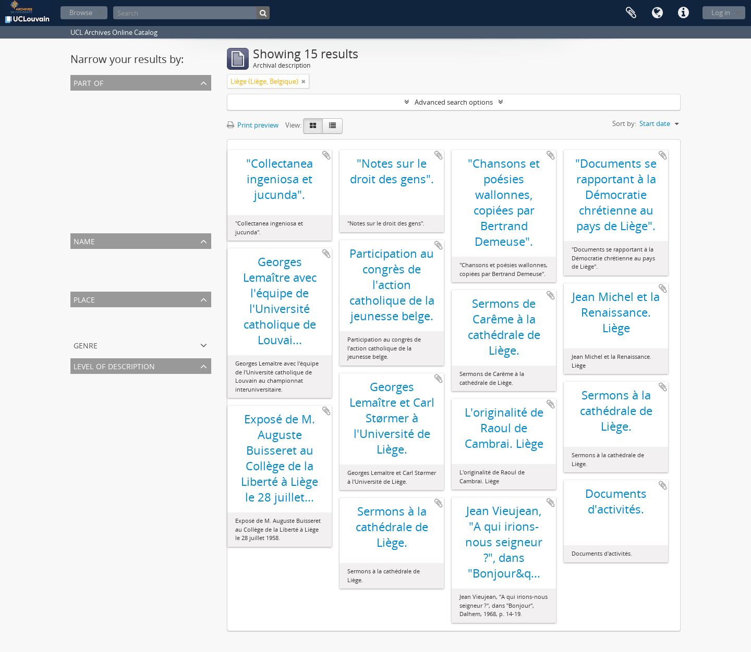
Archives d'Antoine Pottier (112, 209)
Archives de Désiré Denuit (111, 222)
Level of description (114, 365)
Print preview (252, 125)
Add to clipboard (326, 155)
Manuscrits (89, 122)
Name (84, 240)
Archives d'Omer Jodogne (111, 147)
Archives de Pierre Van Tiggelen (120, 134)
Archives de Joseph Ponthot (115, 197)
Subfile (83, 417)
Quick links (683, 13)
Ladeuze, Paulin (96, 280)
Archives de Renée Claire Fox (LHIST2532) (135, 172)
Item (79, 405)
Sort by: (624, 123)
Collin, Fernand (95, 267)
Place (84, 299)
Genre (86, 344)
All (76, 97)
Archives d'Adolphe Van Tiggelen (122, 184)
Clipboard (631, 13)
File (77, 392)
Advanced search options (454, 102)
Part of (88, 82)
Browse (80, 12)
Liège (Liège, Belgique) (106, 326)
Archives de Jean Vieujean (111, 109)
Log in (720, 12)
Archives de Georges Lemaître (118, 159)
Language (657, 13)
